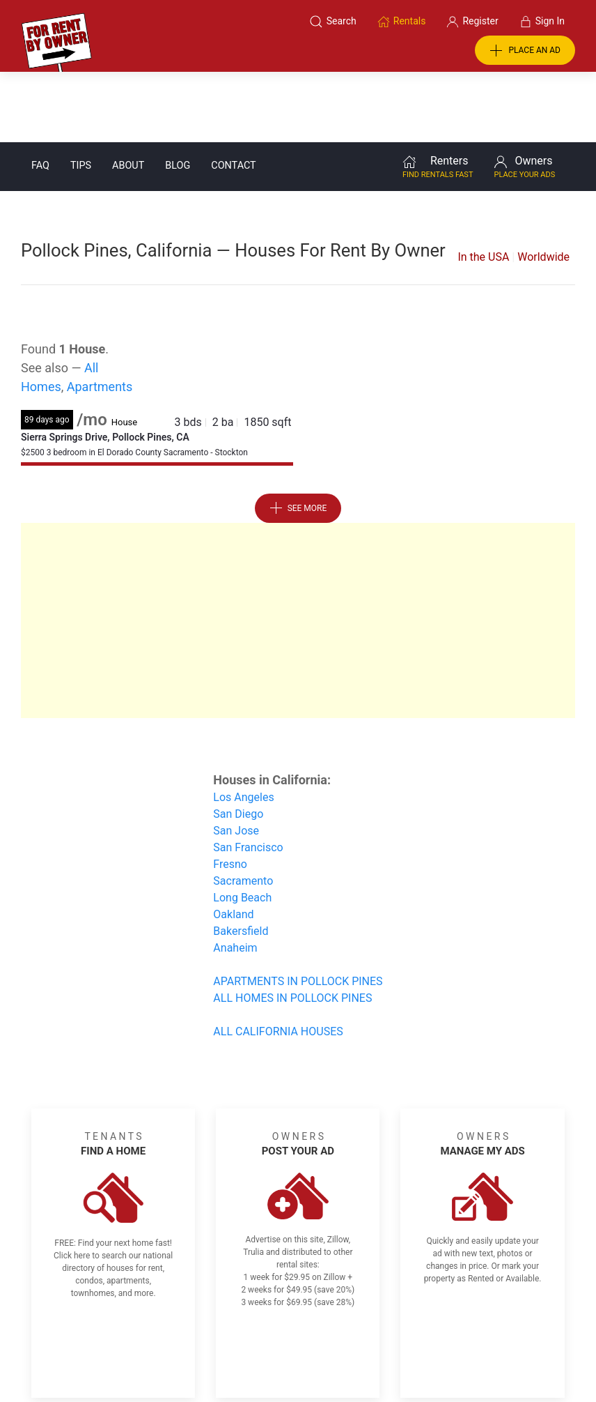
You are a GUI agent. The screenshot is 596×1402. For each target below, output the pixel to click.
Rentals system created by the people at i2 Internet (439, 1355)
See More (298, 438)
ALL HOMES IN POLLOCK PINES (292, 927)
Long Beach (242, 827)
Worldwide (543, 186)
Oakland (233, 844)
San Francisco (248, 777)
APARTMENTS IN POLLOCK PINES (297, 910)
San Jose (236, 760)
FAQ (40, 95)
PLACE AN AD (524, 51)
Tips (80, 95)
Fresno (230, 793)
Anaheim (235, 877)
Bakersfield (240, 860)
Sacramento (243, 810)
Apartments (100, 316)
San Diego (238, 743)
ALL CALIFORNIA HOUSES (278, 961)
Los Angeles (243, 726)
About (128, 95)
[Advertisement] (298, 550)
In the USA (483, 186)
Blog (177, 95)
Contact (233, 95)
